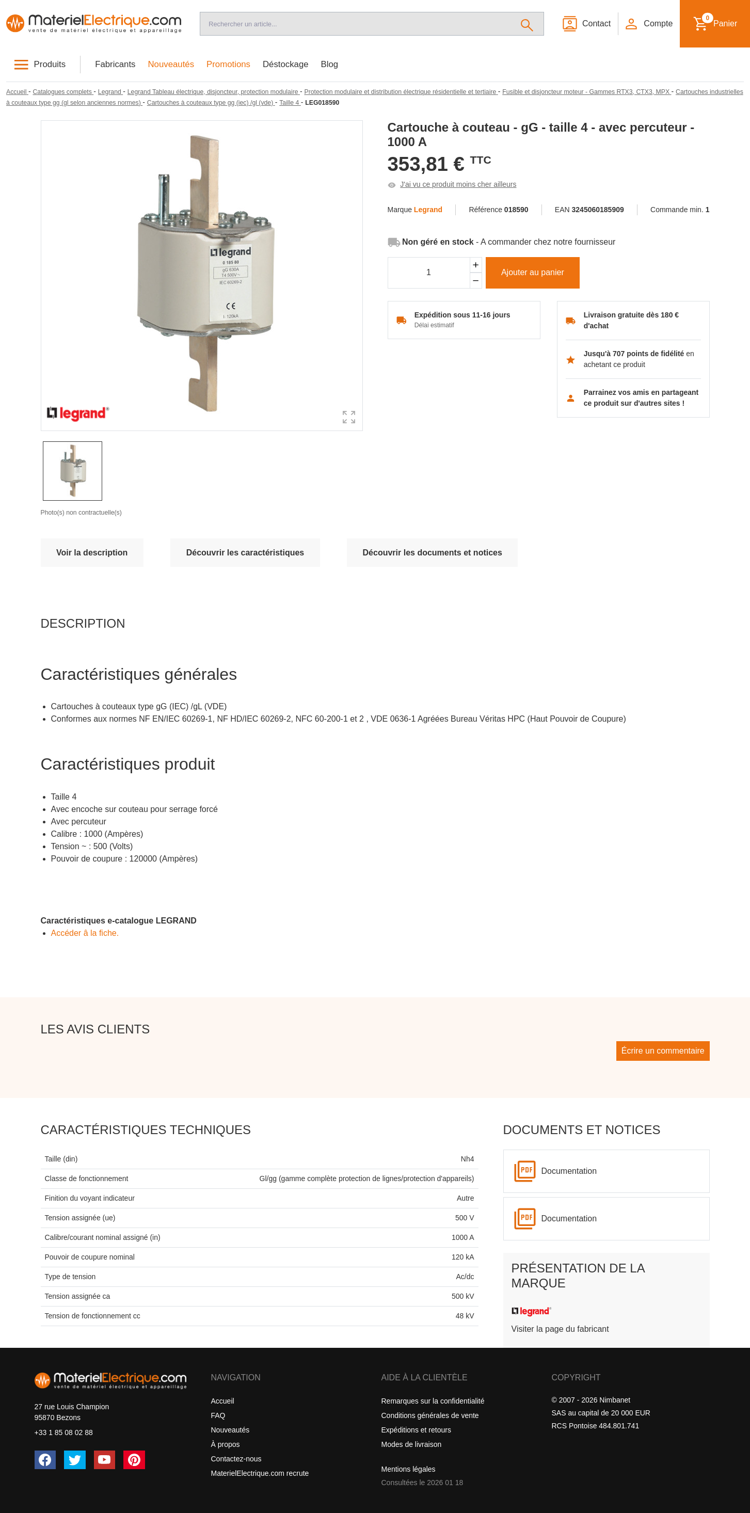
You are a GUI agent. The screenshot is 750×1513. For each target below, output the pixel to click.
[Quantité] (429, 273)
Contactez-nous (236, 1459)
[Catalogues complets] (63, 91)
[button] (648, 24)
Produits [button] (50, 64)
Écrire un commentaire (663, 1050)
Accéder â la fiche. (85, 933)
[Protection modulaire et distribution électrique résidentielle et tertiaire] (401, 91)
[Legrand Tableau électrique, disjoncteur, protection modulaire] (213, 91)
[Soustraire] (476, 281)
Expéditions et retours (416, 1430)
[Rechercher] (527, 24)
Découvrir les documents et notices (432, 552)
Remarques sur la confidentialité (433, 1401)
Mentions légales (408, 1469)
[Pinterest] (134, 1460)
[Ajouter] (476, 265)
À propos (225, 1444)
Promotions (228, 64)
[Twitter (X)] (75, 1460)
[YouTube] (105, 1460)
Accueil (222, 1401)
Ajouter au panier (532, 272)
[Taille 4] (290, 102)
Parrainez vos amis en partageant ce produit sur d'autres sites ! (641, 397)
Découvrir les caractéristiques (245, 552)
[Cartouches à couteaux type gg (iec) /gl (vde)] (211, 102)
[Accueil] (93, 24)
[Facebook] (45, 1460)
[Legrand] (110, 91)
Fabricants (115, 64)
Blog (330, 64)
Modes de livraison (411, 1444)
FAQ (218, 1415)
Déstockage (286, 64)
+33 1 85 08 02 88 (64, 1432)
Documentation (569, 1171)
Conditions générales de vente (430, 1415)
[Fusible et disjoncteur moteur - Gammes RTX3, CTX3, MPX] (586, 91)
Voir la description (91, 552)
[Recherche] (355, 24)
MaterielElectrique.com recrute (260, 1473)
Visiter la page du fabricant (560, 1329)
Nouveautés (171, 64)
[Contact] (586, 24)
